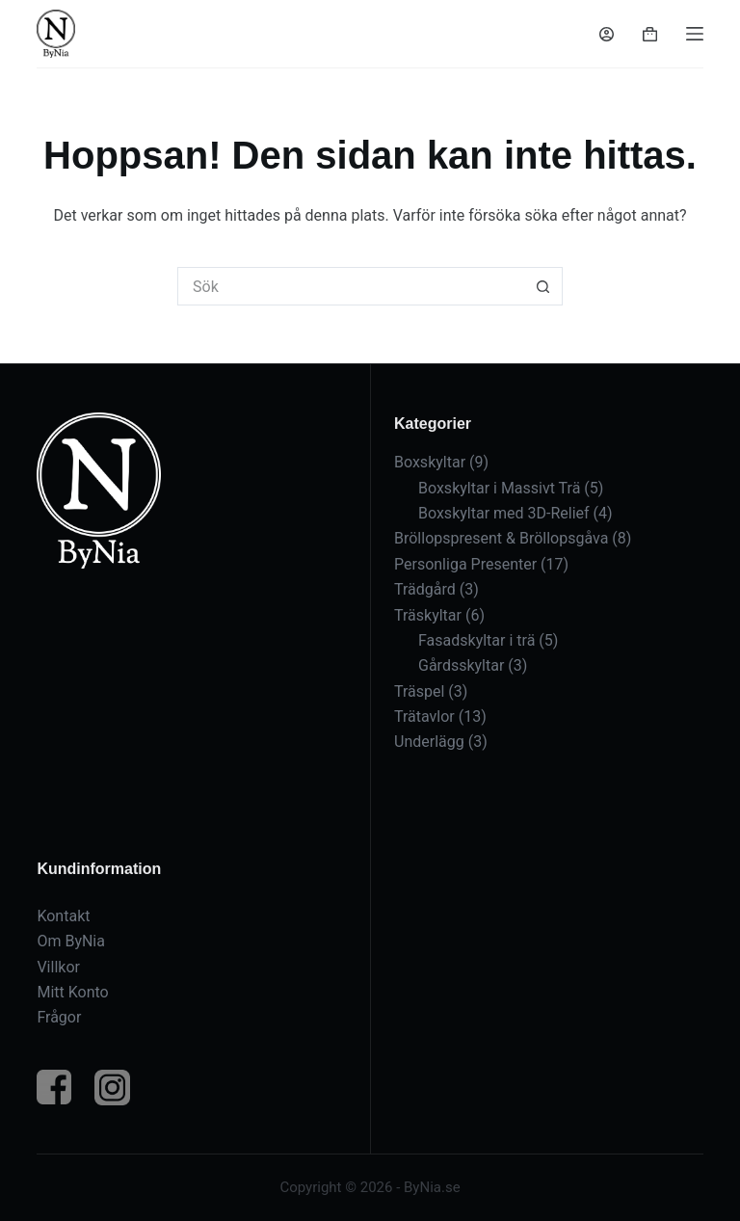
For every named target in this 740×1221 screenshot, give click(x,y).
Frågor (59, 1017)
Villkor (58, 967)
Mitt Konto (72, 992)
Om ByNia (71, 941)
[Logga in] (606, 34)
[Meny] (694, 33)
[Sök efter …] (350, 286)
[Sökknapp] (543, 286)
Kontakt (63, 916)
